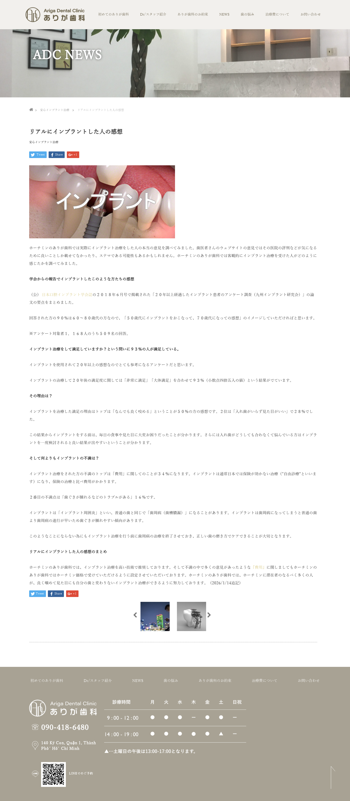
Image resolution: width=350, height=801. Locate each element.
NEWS (224, 14)
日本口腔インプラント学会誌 (67, 295)
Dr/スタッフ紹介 (153, 14)
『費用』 (258, 567)
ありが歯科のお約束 (192, 14)
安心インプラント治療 (43, 142)
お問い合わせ (310, 14)
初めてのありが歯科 (113, 14)
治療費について (277, 14)
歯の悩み (247, 14)
